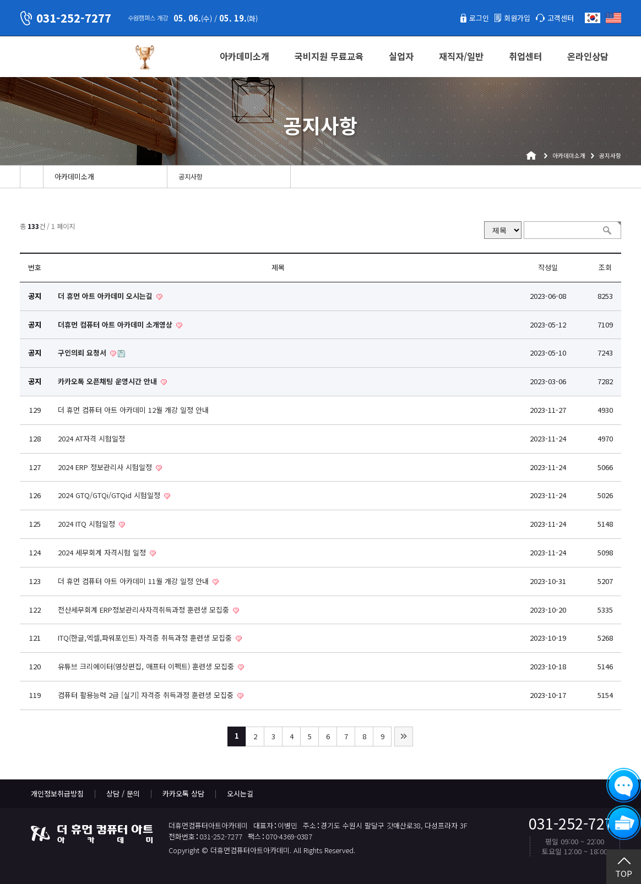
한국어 (592, 18)
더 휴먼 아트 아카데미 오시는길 (106, 296)
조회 (605, 267)
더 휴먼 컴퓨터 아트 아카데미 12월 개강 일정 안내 (133, 410)
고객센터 (560, 18)
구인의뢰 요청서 (83, 352)
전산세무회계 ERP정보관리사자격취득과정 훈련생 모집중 (144, 609)
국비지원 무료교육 (329, 56)
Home (31, 177)
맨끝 (403, 736)
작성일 (548, 267)
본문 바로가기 (0, 0)
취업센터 (525, 56)
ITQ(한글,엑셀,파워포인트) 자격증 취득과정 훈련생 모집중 (146, 637)
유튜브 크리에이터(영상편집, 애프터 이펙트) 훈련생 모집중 (147, 666)
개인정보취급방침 (57, 793)
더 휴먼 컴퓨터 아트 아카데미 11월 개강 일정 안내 (134, 581)
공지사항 (190, 177)
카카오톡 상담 (183, 793)
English (613, 18)
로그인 (479, 18)
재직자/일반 (461, 56)
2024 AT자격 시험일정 (91, 438)
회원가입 (517, 18)
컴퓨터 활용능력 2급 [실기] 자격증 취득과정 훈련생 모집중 (147, 695)
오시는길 (240, 793)
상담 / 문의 (123, 793)
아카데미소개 (244, 56)
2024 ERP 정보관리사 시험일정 (106, 467)
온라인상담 (588, 56)
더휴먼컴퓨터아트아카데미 (72, 57)
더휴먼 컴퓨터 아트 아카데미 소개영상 (116, 324)
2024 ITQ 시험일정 (87, 524)
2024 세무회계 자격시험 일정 (103, 552)
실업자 (401, 56)
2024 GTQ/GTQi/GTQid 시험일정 (110, 495)
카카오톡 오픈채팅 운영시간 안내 (108, 381)
